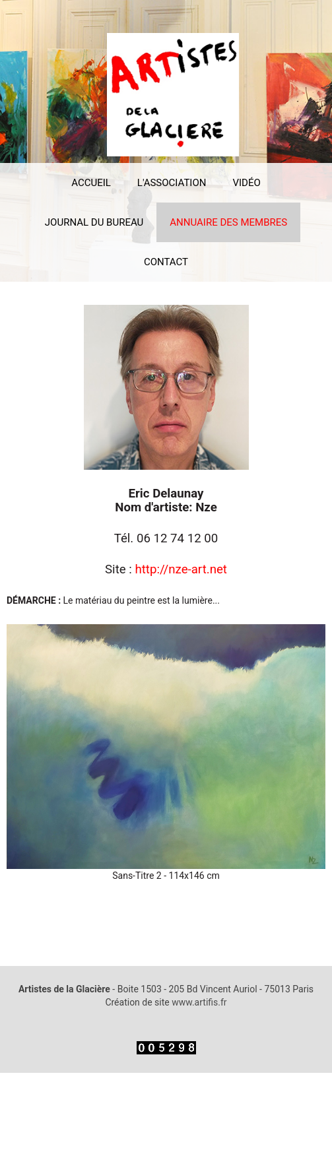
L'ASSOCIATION (172, 183)
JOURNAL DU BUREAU (94, 222)
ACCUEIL (91, 183)
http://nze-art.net (181, 569)
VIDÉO (246, 183)
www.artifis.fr (199, 1002)
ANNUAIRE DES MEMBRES (228, 222)
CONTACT (166, 262)
